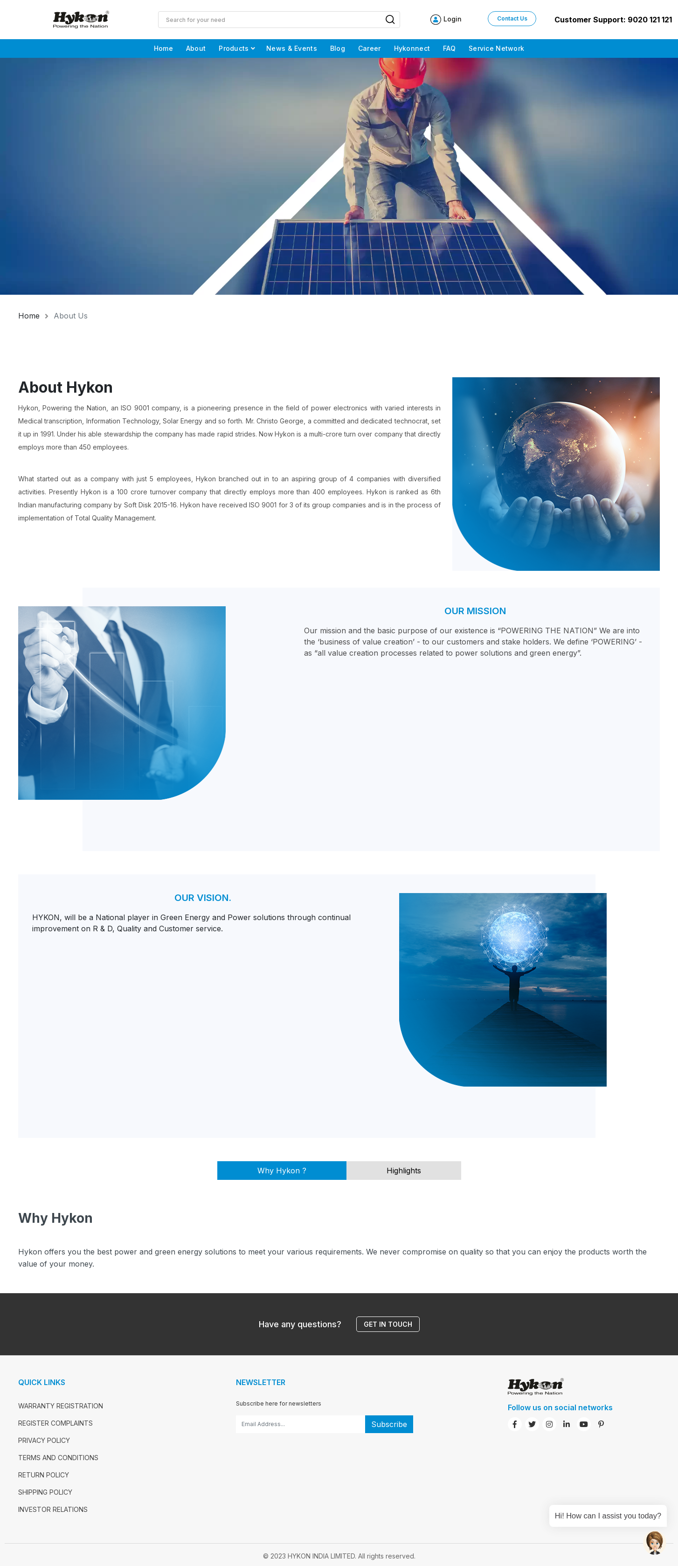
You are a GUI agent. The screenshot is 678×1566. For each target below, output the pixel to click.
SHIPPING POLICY (45, 1492)
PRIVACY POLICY (44, 1440)
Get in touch (388, 1324)
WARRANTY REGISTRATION (60, 1406)
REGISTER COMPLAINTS (55, 1423)
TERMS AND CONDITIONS (58, 1458)
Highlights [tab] (404, 1170)
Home (29, 315)
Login (452, 19)
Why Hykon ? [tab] (281, 1170)
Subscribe (389, 1424)
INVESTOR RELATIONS (53, 1509)
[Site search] (269, 19)
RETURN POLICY (43, 1475)
